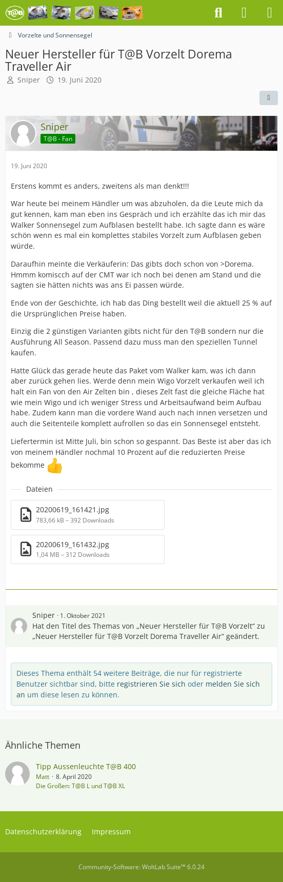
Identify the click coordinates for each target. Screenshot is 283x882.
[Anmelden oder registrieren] (244, 13)
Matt (42, 776)
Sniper (28, 80)
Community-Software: (141, 867)
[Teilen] (268, 98)
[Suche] (218, 13)
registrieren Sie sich (151, 684)
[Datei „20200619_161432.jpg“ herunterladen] (88, 549)
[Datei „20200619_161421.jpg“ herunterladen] (88, 514)
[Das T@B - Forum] (74, 13)
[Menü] (269, 13)
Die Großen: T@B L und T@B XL (80, 785)
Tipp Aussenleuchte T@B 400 (86, 766)
